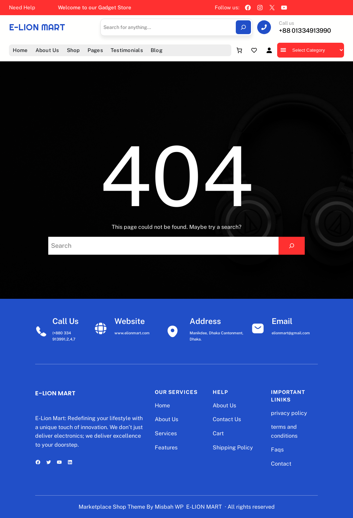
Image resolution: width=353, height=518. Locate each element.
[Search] (243, 27)
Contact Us (227, 419)
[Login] (269, 50)
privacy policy (289, 413)
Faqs (277, 449)
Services (166, 433)
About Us (166, 419)
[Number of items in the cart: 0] (239, 50)
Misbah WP (169, 507)
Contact (281, 463)
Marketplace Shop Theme (112, 507)
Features (166, 447)
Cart (218, 433)
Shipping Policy (233, 447)
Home (162, 405)
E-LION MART (37, 27)
